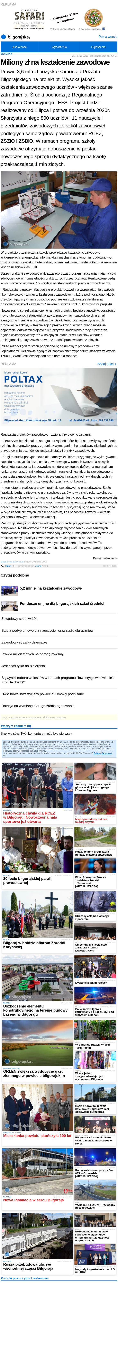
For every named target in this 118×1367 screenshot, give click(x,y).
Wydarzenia (59, 47)
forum (10, 566)
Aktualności (19, 47)
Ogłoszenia (98, 47)
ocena (41, 566)
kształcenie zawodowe (25, 717)
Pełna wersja (108, 36)
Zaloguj (97, 753)
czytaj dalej (106, 364)
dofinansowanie (54, 717)
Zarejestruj (106, 753)
